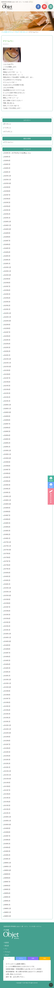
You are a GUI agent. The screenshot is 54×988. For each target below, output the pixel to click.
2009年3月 (7, 897)
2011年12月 (7, 771)
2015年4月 (7, 618)
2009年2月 (7, 901)
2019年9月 (7, 462)
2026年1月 (7, 172)
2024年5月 (7, 248)
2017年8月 (7, 557)
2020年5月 (7, 431)
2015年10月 (7, 595)
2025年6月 (7, 198)
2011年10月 (7, 778)
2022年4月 (7, 343)
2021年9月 (7, 370)
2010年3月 (7, 851)
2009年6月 (7, 885)
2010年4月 (7, 847)
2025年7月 (7, 195)
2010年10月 (7, 824)
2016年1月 (7, 584)
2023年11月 (7, 271)
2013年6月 (7, 702)
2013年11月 (7, 683)
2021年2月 (7, 397)
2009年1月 (7, 904)
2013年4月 (7, 710)
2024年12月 (7, 221)
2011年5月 (7, 798)
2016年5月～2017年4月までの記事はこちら (17, 153)
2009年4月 (7, 893)
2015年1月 (7, 630)
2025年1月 (7, 218)
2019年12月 (7, 450)
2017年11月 (7, 546)
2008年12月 (7, 908)
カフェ (21, 958)
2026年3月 (7, 164)
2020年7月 (7, 424)
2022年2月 (7, 351)
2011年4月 (7, 801)
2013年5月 (7, 706)
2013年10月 (7, 687)
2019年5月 (7, 477)
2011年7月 (7, 790)
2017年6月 (7, 565)
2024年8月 (7, 237)
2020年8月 (7, 420)
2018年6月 (7, 519)
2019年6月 (7, 473)
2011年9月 (7, 782)
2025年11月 (7, 179)
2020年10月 (7, 412)
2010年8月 (7, 832)
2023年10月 (7, 275)
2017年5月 (7, 569)
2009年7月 (7, 882)
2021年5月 (7, 385)
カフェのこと (8, 131)
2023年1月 (7, 309)
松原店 (51, 480)
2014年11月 (7, 637)
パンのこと (7, 127)
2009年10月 (7, 870)
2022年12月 (7, 313)
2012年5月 (7, 752)
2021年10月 (7, 366)
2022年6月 (7, 336)
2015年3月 (7, 622)
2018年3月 (7, 530)
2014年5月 (7, 660)
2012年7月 (7, 744)
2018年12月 (7, 496)
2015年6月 (7, 611)
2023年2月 (7, 305)
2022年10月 (7, 321)
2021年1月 (7, 401)
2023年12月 (7, 267)
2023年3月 (7, 302)
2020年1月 (7, 447)
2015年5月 (7, 614)
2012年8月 (7, 740)
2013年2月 (7, 717)
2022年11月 (7, 317)
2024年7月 (7, 240)
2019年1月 (7, 492)
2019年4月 (7, 481)
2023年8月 (7, 282)
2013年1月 (7, 721)
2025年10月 (7, 183)
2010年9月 (7, 828)
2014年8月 (7, 649)
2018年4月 (7, 527)
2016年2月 (7, 580)
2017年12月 (7, 542)
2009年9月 (7, 874)
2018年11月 (7, 500)
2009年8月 (7, 878)
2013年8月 (7, 695)
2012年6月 (7, 748)
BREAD (51, 496)
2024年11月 (7, 225)
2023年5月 (7, 294)
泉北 (45, 958)
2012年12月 (7, 725)
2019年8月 (7, 466)
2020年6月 (7, 427)
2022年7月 (7, 332)
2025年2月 (7, 214)
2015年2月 (7, 626)
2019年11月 (7, 454)
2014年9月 (7, 645)
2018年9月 (7, 508)
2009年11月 (7, 866)
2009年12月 (7, 863)
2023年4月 (7, 298)
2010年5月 (7, 843)
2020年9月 (7, 416)
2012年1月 (7, 767)
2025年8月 (7, 191)
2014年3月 (7, 668)
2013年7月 (7, 698)
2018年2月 (7, 534)
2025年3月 (7, 210)
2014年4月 (7, 664)
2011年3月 (7, 805)
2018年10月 (7, 504)
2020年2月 (7, 443)
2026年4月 (7, 160)
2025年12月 (7, 176)
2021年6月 (7, 382)
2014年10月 (7, 641)
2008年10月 (7, 916)
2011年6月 (7, 794)
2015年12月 (7, 588)
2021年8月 (7, 374)
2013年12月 (7, 679)
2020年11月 (7, 408)
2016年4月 (7, 572)
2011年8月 (7, 786)
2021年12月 (7, 359)
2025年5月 (7, 202)
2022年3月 (7, 347)
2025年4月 (7, 206)
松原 (33, 958)
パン (6, 949)
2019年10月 (7, 458)
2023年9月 (7, 279)
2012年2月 (7, 763)
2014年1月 (7, 675)
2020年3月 (7, 439)
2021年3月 (7, 393)
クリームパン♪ (8, 142)
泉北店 (51, 487)
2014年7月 (7, 653)
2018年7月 (7, 515)
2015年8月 (7, 603)
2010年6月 (7, 840)
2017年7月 (7, 561)
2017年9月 (7, 553)
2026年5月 (7, 157)
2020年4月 (7, 435)
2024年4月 (7, 252)
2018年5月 (7, 523)
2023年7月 (7, 286)
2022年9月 (7, 324)
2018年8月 (7, 511)
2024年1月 (7, 263)
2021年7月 (7, 378)
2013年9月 (7, 691)
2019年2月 (7, 488)
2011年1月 (7, 813)
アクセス (7, 952)
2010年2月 (7, 855)
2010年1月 (7, 859)
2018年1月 (7, 538)
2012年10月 (7, 733)
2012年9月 (7, 737)
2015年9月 (7, 599)
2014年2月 (7, 672)
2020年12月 (7, 405)
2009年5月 (7, 889)
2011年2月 (7, 809)
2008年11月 (7, 912)
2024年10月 (7, 229)
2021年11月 (7, 363)
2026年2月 (7, 168)
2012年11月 (7, 729)
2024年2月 (7, 260)
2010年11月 (7, 820)
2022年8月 (7, 328)
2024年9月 (7, 233)
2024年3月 (7, 256)
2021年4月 (7, 389)
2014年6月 (7, 656)
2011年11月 (7, 775)
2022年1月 (7, 355)
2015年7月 (7, 607)
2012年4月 (7, 756)
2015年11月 (7, 592)
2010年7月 (7, 836)
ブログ (7, 955)
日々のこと (7, 124)
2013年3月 (7, 714)
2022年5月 (7, 340)
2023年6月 (7, 290)
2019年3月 (7, 485)
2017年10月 (7, 550)
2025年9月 (7, 187)
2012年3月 (7, 759)
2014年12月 (7, 633)
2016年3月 (7, 576)
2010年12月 (7, 817)
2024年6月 (7, 244)
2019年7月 (7, 469)
